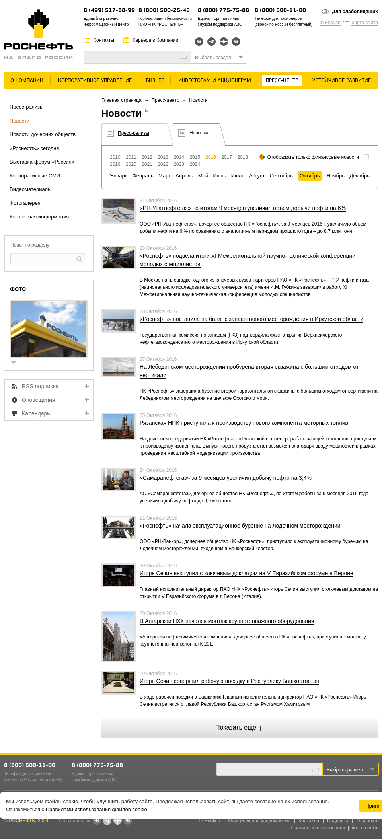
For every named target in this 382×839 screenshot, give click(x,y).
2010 (115, 157)
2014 (178, 157)
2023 (178, 164)
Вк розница (236, 42)
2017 (226, 157)
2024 (194, 164)
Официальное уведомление (259, 820)
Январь (119, 176)
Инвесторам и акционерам (214, 80)
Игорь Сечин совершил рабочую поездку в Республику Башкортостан (229, 681)
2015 (194, 157)
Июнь (219, 176)
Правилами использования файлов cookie (96, 809)
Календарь (36, 413)
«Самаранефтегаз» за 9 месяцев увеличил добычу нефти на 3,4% (226, 478)
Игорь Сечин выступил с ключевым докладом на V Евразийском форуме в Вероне (246, 573)
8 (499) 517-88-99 (109, 11)
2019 (115, 164)
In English (330, 22)
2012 (147, 157)
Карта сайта (364, 22)
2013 (163, 157)
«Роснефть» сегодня (34, 148)
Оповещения (38, 400)
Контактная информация (39, 217)
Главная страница (121, 100)
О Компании (26, 80)
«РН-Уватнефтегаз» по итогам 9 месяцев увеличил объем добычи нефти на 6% (243, 208)
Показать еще (235, 727)
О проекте (367, 820)
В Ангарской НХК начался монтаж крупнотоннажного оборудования (227, 621)
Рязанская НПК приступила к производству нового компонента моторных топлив (244, 423)
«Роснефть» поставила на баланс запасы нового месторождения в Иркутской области (251, 319)
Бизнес (155, 80)
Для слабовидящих (355, 11)
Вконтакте (199, 41)
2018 (242, 157)
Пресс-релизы (26, 107)
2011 (131, 157)
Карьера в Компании (155, 40)
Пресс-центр (282, 80)
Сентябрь (281, 176)
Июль (237, 176)
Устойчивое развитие (341, 80)
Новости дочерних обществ (43, 134)
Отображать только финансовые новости (313, 157)
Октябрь (310, 176)
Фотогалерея (25, 203)
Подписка (337, 820)
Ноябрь (336, 176)
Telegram (211, 41)
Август (257, 176)
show (16, 363)
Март (164, 176)
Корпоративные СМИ (35, 176)
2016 (210, 157)
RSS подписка (40, 386)
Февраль (143, 176)
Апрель (184, 176)
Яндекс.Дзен (224, 41)
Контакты (104, 40)
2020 (131, 164)
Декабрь (359, 176)
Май (203, 176)
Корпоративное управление (95, 80)
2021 (147, 164)
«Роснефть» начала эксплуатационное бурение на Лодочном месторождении (240, 525)
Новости (19, 121)
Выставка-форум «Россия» (42, 162)
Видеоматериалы (31, 189)
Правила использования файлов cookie (335, 828)
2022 (163, 164)
